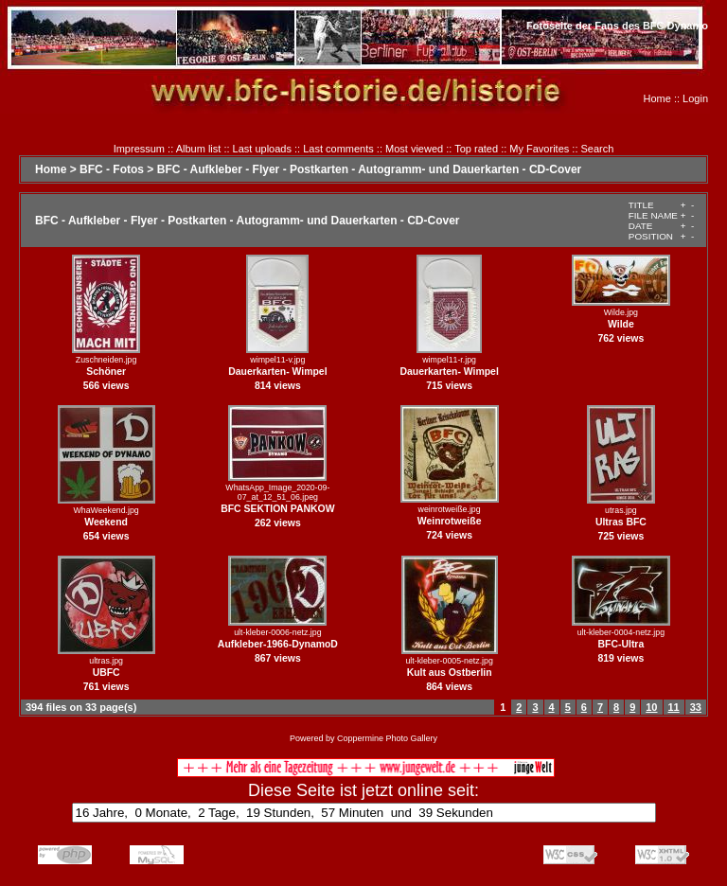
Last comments (338, 148)
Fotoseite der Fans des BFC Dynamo (617, 25)
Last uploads (262, 148)
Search (597, 148)
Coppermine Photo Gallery (387, 738)
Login (695, 98)
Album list (199, 148)
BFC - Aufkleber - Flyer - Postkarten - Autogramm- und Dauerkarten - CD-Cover (369, 169)
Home (657, 98)
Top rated (476, 148)
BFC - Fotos (112, 169)
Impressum (139, 148)
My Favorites (539, 148)
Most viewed (414, 148)
